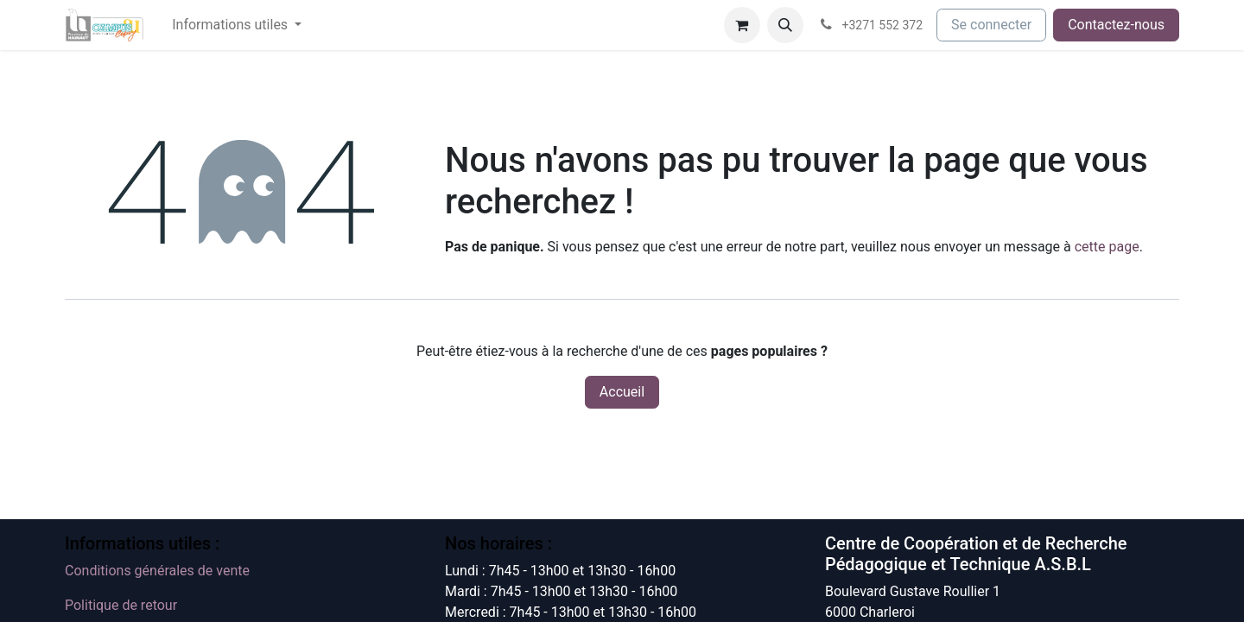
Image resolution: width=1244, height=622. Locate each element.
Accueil (622, 392)
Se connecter (991, 24)
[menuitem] (236, 25)
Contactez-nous (1116, 24)
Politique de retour (121, 605)
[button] (785, 25)
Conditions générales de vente (157, 570)
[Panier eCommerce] (742, 25)
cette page (1107, 246)
